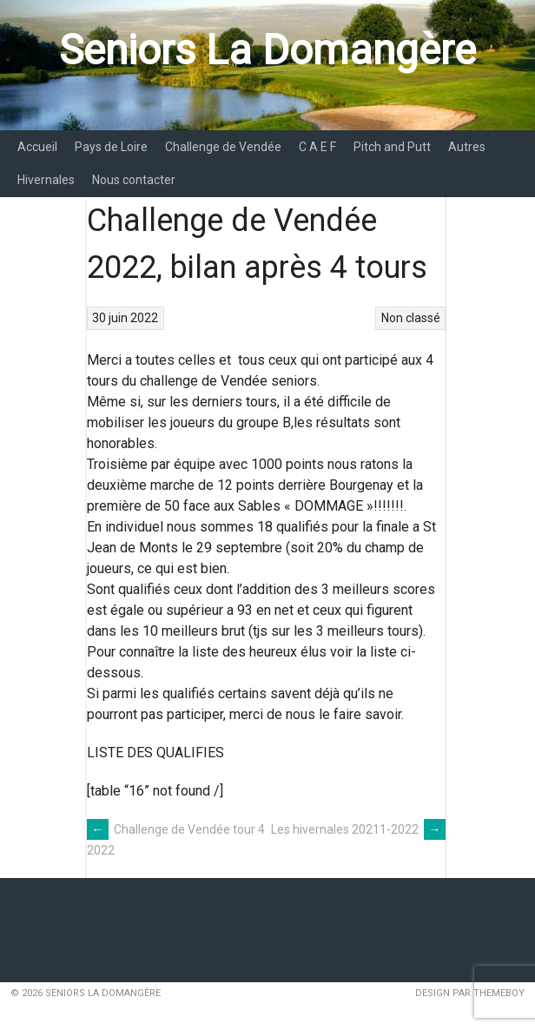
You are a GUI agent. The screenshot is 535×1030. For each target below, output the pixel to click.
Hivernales (46, 180)
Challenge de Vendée (223, 147)
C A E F (317, 147)
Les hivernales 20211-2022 (358, 829)
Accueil (37, 147)
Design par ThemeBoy (470, 993)
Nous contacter (133, 180)
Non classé (410, 318)
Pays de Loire (111, 147)
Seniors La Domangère (267, 50)
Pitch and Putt (392, 147)
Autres (466, 147)
